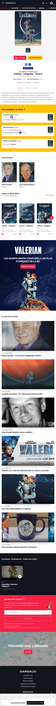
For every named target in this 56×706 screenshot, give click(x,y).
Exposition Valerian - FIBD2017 (10, 585)
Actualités (15, 8)
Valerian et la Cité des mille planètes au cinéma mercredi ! (25, 471)
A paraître (4, 8)
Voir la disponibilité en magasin (15, 132)
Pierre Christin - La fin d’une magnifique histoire (21, 356)
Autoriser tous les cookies (35, 703)
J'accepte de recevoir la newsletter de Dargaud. (20, 623)
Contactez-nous (28, 675)
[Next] (51, 218)
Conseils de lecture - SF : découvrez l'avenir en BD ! (22, 394)
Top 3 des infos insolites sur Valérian (16, 509)
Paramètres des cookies (28, 686)
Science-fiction (28, 68)
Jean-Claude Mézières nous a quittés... (17, 432)
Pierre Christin (17, 79)
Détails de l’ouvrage (31, 88)
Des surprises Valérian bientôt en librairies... (20, 547)
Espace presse (28, 678)
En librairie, (12, 130)
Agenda (41, 8)
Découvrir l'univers (28, 266)
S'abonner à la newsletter (28, 683)
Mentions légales (28, 681)
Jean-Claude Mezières (33, 79)
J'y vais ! (28, 652)
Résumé (20, 88)
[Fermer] (53, 696)
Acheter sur (9, 144)
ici (39, 627)
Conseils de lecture (29, 8)
